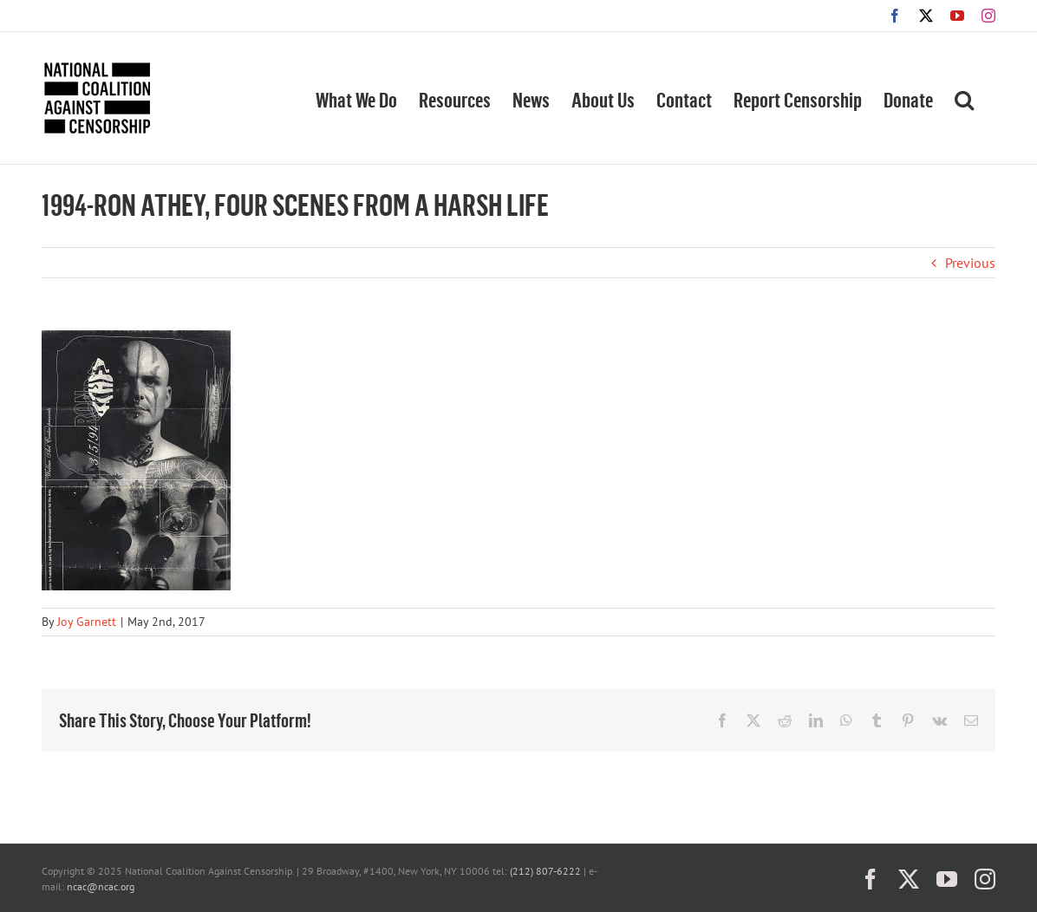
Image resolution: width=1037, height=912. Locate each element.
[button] (964, 98)
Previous (970, 262)
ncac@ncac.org (100, 886)
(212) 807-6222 (545, 870)
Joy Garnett (86, 621)
